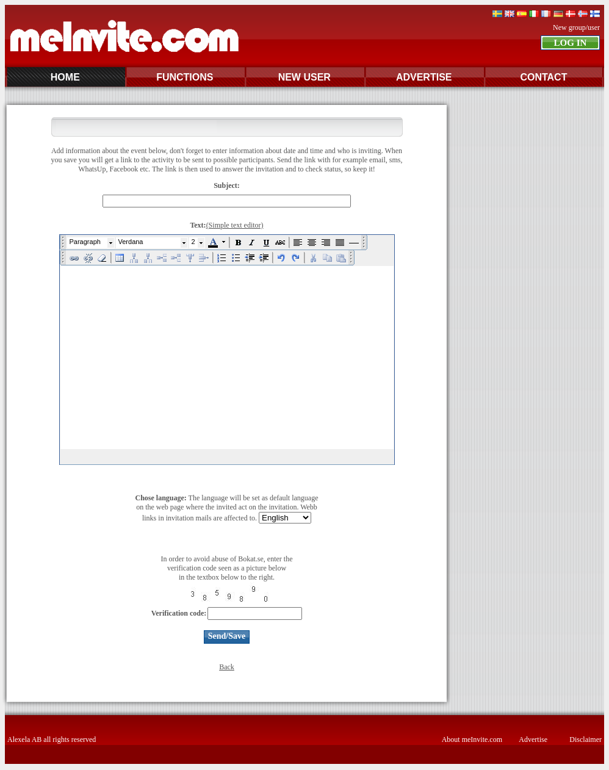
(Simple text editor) (235, 225)
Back (226, 667)
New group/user (576, 27)
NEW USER (304, 77)
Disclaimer (585, 739)
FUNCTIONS (184, 77)
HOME (65, 77)
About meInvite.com (472, 739)
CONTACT (543, 77)
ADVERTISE (424, 77)
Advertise (533, 739)
